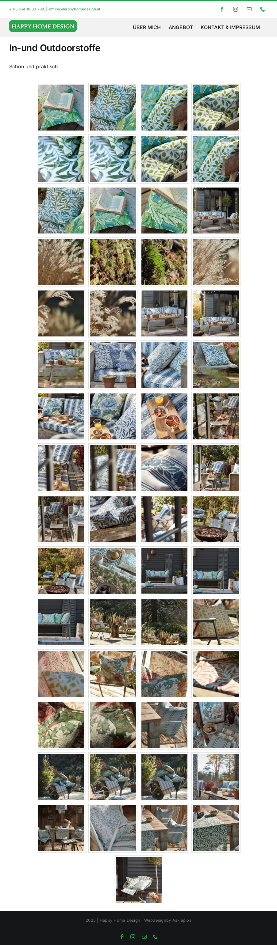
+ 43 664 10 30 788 (26, 9)
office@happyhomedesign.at (75, 9)
